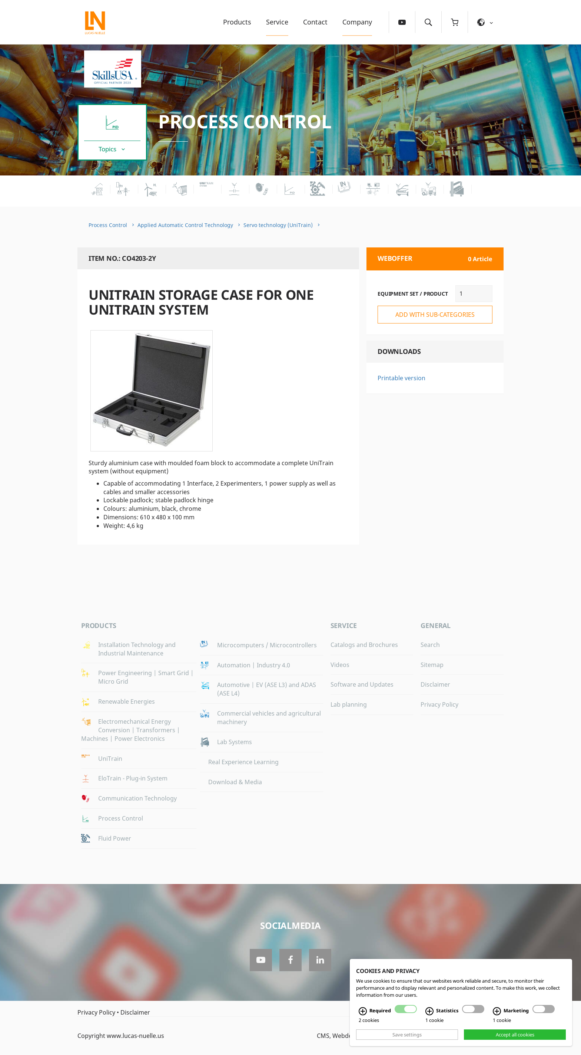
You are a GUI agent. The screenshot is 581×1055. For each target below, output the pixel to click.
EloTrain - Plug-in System (132, 778)
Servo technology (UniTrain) (278, 225)
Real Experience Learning (243, 762)
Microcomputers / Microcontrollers (267, 645)
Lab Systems (234, 742)
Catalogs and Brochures (364, 645)
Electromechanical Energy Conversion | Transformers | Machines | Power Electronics (130, 730)
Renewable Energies (126, 701)
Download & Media (235, 782)
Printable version (401, 378)
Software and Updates (362, 684)
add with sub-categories (435, 314)
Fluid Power (114, 838)
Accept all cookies (515, 1034)
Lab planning (349, 704)
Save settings (407, 1034)
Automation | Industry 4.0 (253, 665)
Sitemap (432, 665)
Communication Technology (137, 798)
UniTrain (110, 759)
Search (430, 645)
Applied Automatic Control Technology (185, 225)
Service (277, 21)
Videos (340, 665)
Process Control (245, 121)
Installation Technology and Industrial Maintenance (137, 649)
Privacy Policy (439, 704)
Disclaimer (435, 684)
